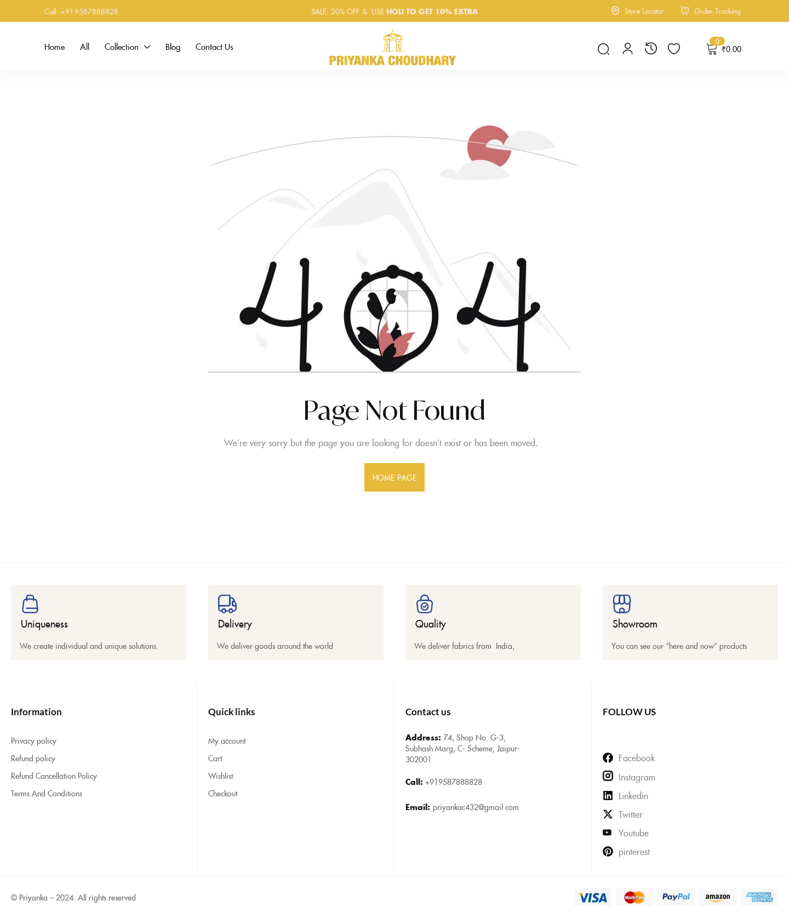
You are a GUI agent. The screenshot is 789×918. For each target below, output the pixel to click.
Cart (215, 757)
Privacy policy (33, 740)
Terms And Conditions (46, 793)
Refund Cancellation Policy (54, 775)
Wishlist (220, 775)
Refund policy (33, 757)
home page (394, 477)
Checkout (222, 793)
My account (226, 740)
